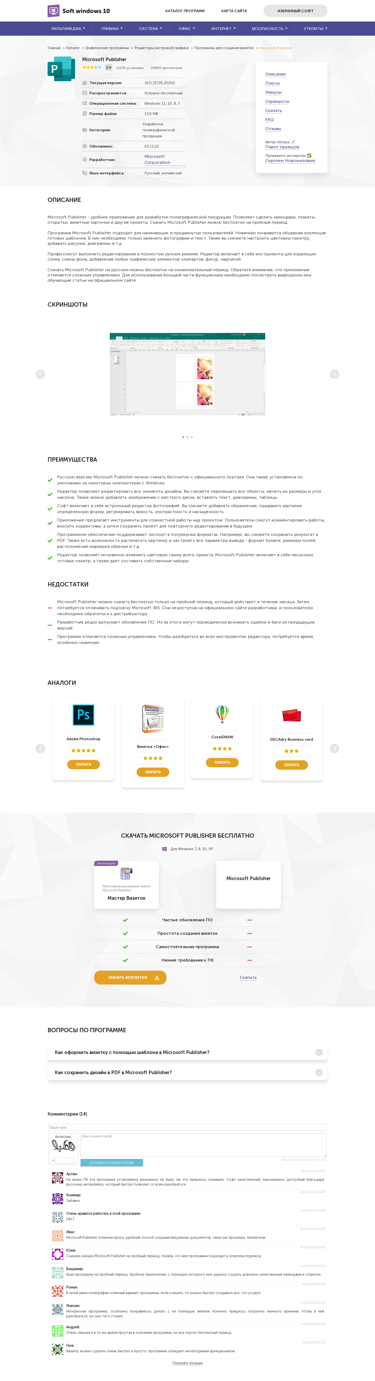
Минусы (273, 92)
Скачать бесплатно (128, 978)
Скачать (273, 110)
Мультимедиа (66, 28)
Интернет (221, 28)
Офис (185, 28)
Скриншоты (277, 101)
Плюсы (272, 83)
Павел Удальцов (282, 146)
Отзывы (273, 128)
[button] (183, 437)
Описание (275, 74)
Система (148, 28)
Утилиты (313, 28)
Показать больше (187, 1363)
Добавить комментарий (110, 1163)
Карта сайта (232, 11)
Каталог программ (182, 11)
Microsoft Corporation (157, 159)
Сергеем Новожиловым (290, 160)
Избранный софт (295, 11)
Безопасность (267, 28)
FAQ (269, 119)
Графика (109, 28)
